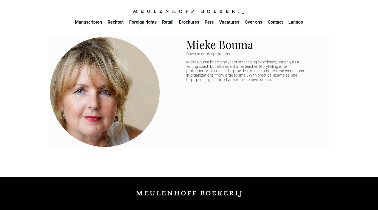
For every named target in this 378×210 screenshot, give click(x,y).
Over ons (253, 22)
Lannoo (295, 22)
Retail (167, 22)
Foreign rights (143, 22)
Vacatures (229, 22)
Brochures (189, 22)
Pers (209, 22)
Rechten (116, 22)
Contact (275, 22)
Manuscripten (88, 22)
